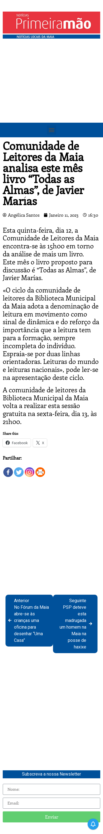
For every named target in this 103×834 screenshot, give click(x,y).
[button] (51, 130)
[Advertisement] (51, 96)
